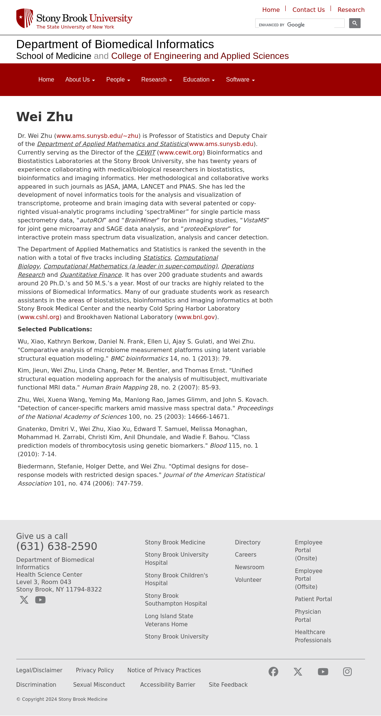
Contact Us (309, 9)
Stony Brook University (176, 636)
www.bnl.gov (196, 317)
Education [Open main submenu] (199, 79)
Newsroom (249, 567)
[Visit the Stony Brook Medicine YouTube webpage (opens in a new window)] (329, 675)
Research (351, 9)
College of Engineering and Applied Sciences (190, 56)
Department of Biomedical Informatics (115, 44)
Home (271, 9)
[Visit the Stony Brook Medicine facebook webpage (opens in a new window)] (279, 675)
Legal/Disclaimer (39, 670)
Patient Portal (313, 599)
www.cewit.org (181, 152)
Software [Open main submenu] (240, 79)
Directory (247, 542)
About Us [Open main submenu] (80, 79)
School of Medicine (54, 56)
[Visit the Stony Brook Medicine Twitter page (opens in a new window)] (304, 675)
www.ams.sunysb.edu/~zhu (97, 135)
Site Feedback (228, 685)
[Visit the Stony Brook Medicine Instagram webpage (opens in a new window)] (353, 675)
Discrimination (36, 685)
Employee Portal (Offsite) (308, 579)
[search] (296, 25)
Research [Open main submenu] (156, 79)
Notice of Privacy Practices (164, 670)
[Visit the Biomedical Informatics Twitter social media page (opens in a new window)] (24, 600)
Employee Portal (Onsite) (308, 550)
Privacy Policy (95, 670)
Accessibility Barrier (167, 685)
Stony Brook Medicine (175, 542)
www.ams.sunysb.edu (221, 143)
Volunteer (248, 580)
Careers (245, 554)
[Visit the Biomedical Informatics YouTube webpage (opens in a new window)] (40, 600)
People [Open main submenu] (118, 79)
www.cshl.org (39, 317)
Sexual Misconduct (99, 685)
